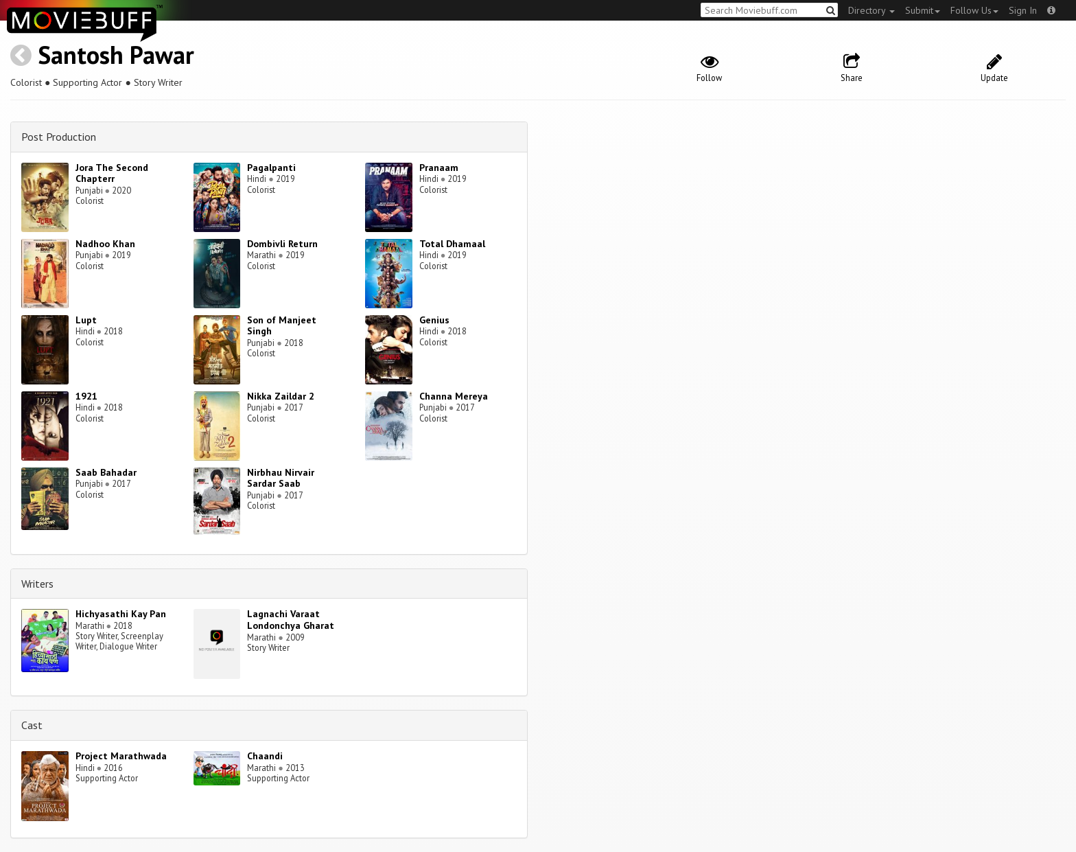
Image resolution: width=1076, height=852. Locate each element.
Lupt (86, 320)
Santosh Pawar (116, 54)
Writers (37, 583)
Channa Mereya (453, 396)
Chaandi (265, 756)
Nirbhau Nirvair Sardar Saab (280, 478)
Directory (871, 10)
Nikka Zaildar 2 (280, 396)
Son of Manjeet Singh (281, 326)
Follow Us (974, 10)
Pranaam (438, 167)
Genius (434, 320)
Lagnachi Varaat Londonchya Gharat (290, 620)
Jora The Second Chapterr (111, 173)
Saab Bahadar (106, 472)
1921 (86, 396)
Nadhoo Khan (105, 244)
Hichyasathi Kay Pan (120, 614)
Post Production (58, 136)
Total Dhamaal (452, 244)
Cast (32, 725)
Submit (922, 10)
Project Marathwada (121, 756)
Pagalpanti (271, 167)
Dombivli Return (282, 244)
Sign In (1023, 10)
